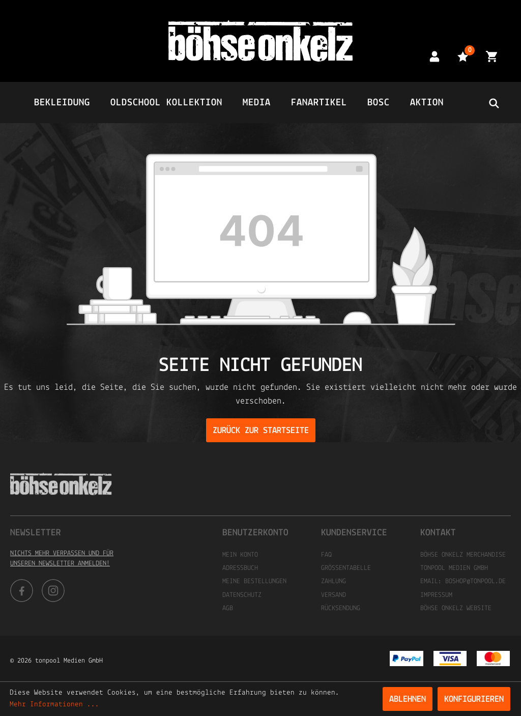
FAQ (326, 555)
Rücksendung (340, 608)
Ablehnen (407, 699)
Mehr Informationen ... (54, 704)
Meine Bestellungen (254, 581)
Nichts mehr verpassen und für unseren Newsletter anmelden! (61, 558)
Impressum (436, 595)
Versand (333, 595)
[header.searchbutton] (493, 102)
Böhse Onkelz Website (455, 608)
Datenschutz (242, 595)
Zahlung (333, 581)
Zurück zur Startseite (261, 430)
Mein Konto (240, 555)
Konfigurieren (474, 699)
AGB (227, 608)
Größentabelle (346, 568)
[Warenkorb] (491, 56)
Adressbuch (240, 568)
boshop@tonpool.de (475, 581)
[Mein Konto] (434, 56)
